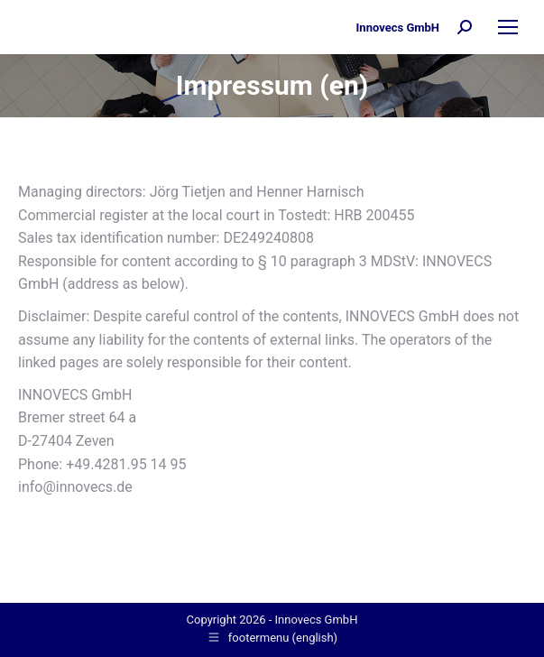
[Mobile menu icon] (508, 27)
